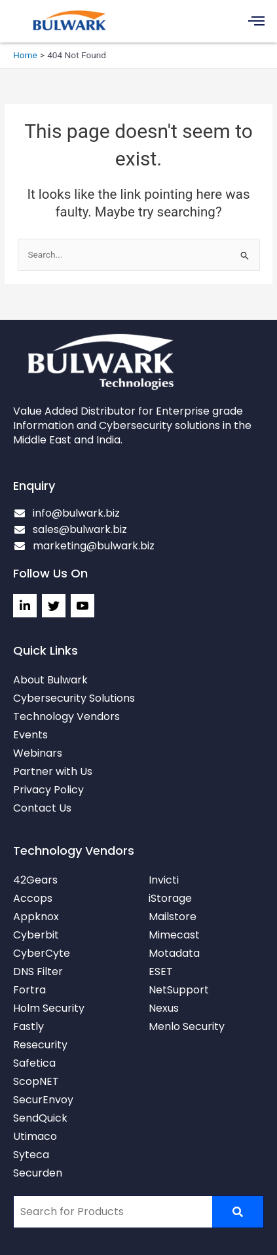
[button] (257, 21)
